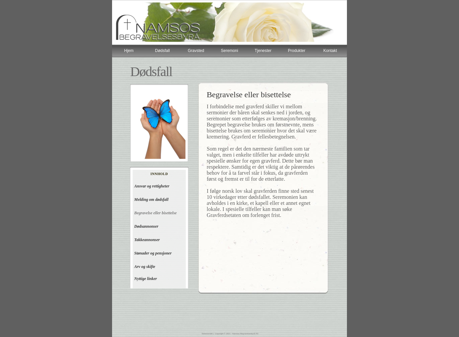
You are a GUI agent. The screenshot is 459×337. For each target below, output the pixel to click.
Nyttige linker (145, 278)
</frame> (229, 51)
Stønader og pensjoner (152, 253)
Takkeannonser (147, 239)
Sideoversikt (207, 334)
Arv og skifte (144, 266)
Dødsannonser (146, 226)
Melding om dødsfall (151, 199)
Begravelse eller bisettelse (155, 213)
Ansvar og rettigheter (151, 186)
